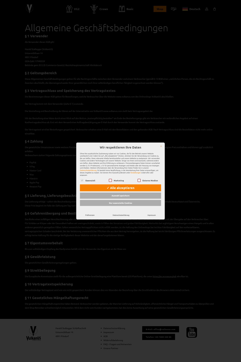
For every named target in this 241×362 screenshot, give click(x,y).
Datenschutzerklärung (88, 166)
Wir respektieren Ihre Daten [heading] (120, 143)
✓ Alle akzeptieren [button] (120, 184)
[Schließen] (161, 142)
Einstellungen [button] (136, 168)
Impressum (152, 211)
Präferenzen (90, 211)
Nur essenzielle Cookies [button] (120, 199)
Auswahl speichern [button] (121, 191)
